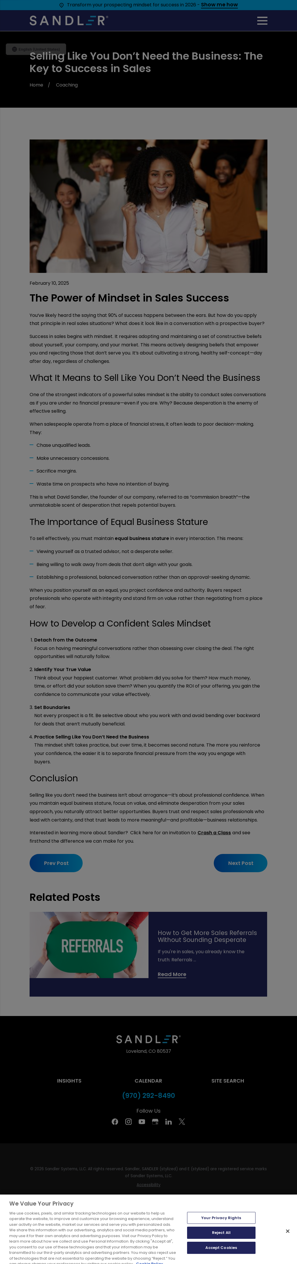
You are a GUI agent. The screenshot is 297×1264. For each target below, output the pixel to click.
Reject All (221, 1247)
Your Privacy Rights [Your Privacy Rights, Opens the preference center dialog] (221, 1232)
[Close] (287, 1245)
